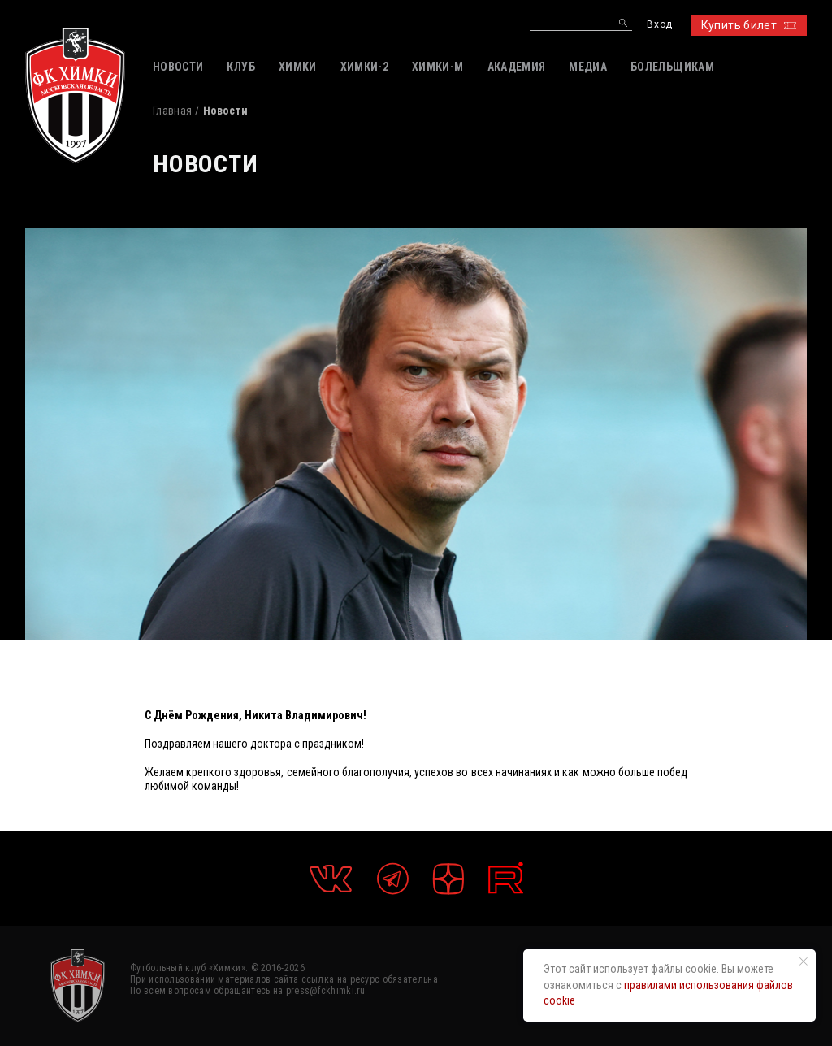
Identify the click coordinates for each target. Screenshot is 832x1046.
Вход (659, 25)
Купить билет (748, 25)
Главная (172, 110)
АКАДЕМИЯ (517, 66)
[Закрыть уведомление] (803, 961)
